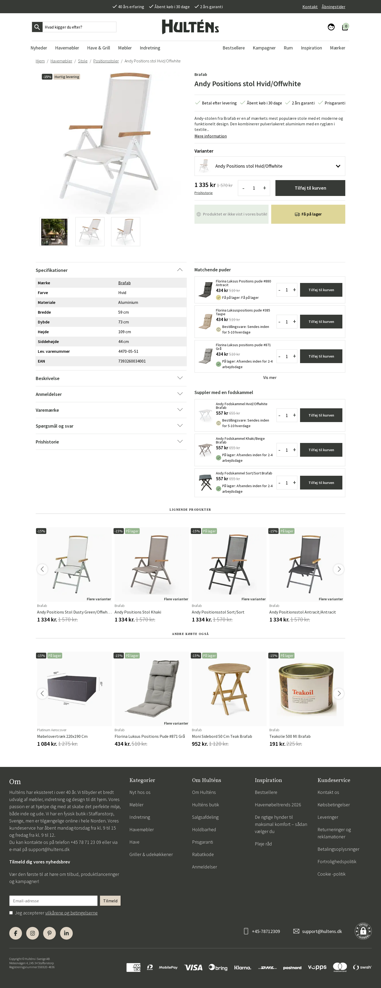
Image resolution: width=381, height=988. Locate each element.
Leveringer (328, 817)
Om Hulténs (204, 792)
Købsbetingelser (334, 805)
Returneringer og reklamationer (334, 833)
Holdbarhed (204, 829)
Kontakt (310, 6)
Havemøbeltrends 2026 (278, 805)
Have (134, 842)
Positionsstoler (106, 60)
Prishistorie (203, 192)
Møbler (136, 805)
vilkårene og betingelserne (71, 913)
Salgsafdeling (205, 817)
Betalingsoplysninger (338, 849)
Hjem (40, 60)
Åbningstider (333, 6)
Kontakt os (328, 792)
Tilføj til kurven (310, 188)
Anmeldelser (204, 867)
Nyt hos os (140, 792)
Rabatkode (203, 854)
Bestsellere (266, 792)
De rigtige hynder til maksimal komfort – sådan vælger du (281, 824)
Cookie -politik (332, 874)
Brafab (200, 74)
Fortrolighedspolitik (337, 861)
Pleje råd (263, 844)
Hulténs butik (205, 805)
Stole (83, 60)
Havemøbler (61, 60)
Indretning (139, 817)
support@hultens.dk (49, 849)
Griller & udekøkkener (151, 854)
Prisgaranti (202, 842)
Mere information (210, 136)
